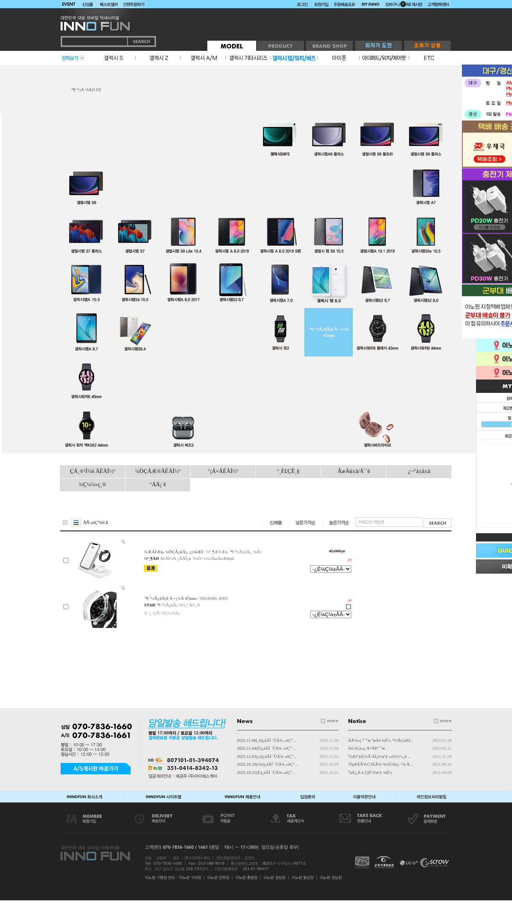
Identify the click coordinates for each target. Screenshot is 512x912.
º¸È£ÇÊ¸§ (288, 471)
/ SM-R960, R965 (186, 598)
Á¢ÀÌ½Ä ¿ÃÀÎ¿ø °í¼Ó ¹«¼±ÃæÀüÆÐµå (197, 558)
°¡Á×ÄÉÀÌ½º (223, 471)
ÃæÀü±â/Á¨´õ (354, 471)
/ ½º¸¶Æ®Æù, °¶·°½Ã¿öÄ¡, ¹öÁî (202, 551)
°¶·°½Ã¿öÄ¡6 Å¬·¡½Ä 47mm (329, 332)
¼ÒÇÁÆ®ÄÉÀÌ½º (157, 471)
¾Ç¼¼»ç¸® (92, 484)
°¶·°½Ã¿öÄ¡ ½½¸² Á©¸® (178, 605)
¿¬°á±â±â (419, 471)
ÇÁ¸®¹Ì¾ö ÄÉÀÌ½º (92, 471)
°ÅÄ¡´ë (158, 484)
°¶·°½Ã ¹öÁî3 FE (86, 89)
